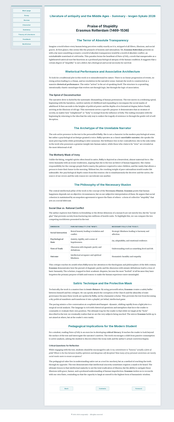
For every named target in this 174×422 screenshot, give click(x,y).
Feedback (27, 39)
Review (27, 20)
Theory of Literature (26, 34)
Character (27, 25)
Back (66, 388)
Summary (26, 30)
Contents (102, 388)
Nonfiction (26, 44)
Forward (138, 388)
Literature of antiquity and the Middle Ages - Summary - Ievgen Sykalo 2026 (102, 16)
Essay (26, 15)
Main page (26, 11)
